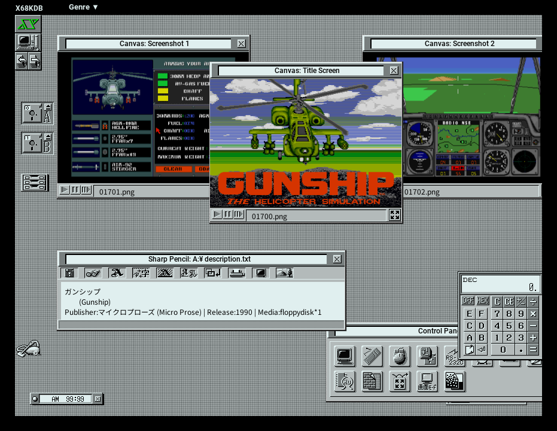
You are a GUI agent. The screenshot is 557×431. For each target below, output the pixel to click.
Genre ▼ (84, 6)
